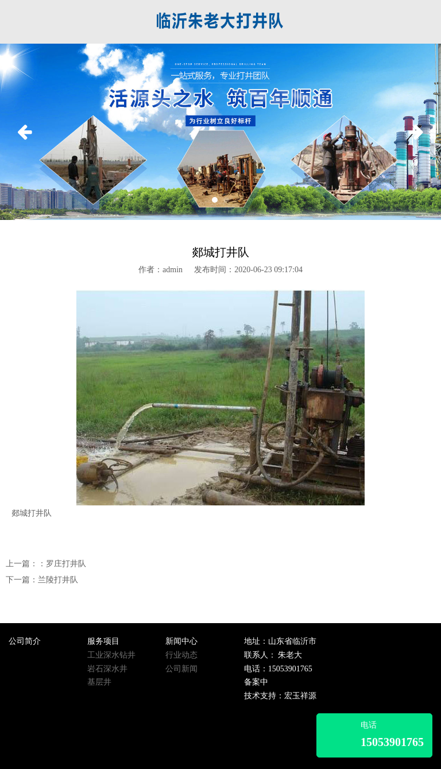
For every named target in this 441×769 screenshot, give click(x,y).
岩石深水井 (107, 668)
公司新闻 (181, 668)
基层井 (99, 682)
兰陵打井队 (58, 579)
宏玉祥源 (300, 695)
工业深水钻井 (111, 655)
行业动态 (181, 655)
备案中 (256, 682)
